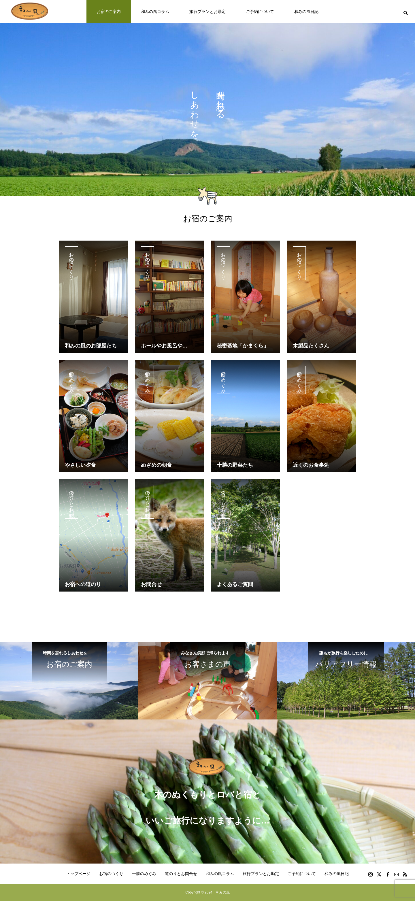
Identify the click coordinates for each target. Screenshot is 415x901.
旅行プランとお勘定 (207, 11)
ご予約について (260, 11)
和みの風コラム (155, 11)
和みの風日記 (306, 11)
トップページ (78, 873)
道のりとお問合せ (72, 503)
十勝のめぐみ (72, 381)
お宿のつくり (72, 265)
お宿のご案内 (109, 11)
